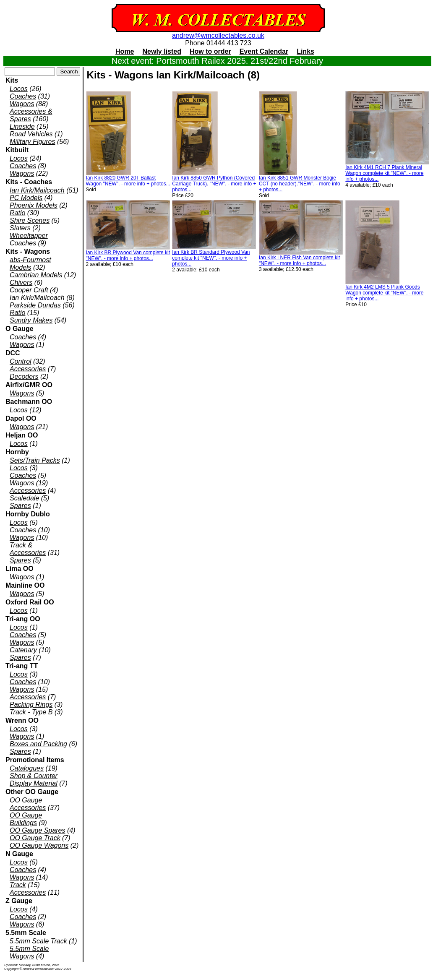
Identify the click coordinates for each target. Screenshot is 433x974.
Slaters (20, 228)
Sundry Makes (31, 320)
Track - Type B (31, 712)
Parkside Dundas (35, 305)
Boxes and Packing (38, 743)
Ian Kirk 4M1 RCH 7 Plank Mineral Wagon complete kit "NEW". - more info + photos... (384, 173)
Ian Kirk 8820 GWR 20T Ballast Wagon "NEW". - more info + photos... (128, 181)
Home (124, 51)
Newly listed (162, 51)
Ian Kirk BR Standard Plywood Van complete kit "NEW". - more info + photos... (211, 258)
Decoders (24, 376)
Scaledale (24, 498)
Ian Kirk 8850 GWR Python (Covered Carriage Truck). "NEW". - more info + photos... (214, 184)
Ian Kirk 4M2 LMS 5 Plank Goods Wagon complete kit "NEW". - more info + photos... (384, 293)
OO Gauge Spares (37, 830)
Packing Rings (31, 704)
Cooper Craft (29, 290)
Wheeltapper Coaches (29, 239)
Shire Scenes (30, 220)
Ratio (17, 212)
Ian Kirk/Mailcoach (37, 190)
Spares (20, 505)
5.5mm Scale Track (38, 941)
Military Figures (32, 141)
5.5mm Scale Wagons (29, 952)
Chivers (21, 282)
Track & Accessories (28, 549)
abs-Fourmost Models (30, 263)
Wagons (22, 103)
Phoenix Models (33, 205)
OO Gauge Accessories (28, 804)
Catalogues (27, 768)
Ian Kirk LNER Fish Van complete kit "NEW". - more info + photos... (299, 260)
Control (20, 361)
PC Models (26, 197)
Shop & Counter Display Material (33, 779)
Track (18, 884)
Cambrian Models (36, 275)
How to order (210, 51)
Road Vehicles (31, 134)
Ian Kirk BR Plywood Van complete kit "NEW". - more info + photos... (128, 255)
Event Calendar (264, 51)
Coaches (23, 96)
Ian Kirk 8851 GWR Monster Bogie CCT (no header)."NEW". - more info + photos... (299, 184)
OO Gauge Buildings (26, 819)
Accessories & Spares (31, 115)
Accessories (28, 368)
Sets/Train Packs (35, 460)
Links (305, 51)
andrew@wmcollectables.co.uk (218, 35)
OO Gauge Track (35, 837)
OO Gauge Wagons (39, 845)
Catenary (23, 650)
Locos (19, 88)
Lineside (22, 126)
